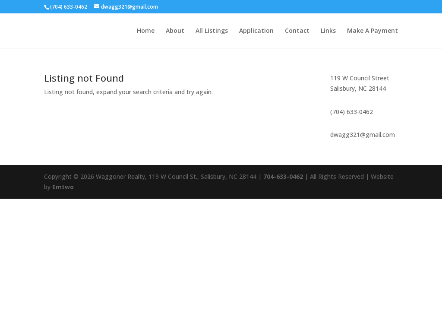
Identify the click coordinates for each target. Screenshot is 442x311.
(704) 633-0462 (351, 112)
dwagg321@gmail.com (362, 134)
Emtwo (63, 187)
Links (328, 31)
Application (256, 31)
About (175, 31)
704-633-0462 (283, 176)
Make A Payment (372, 31)
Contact (297, 31)
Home (146, 31)
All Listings (212, 31)
